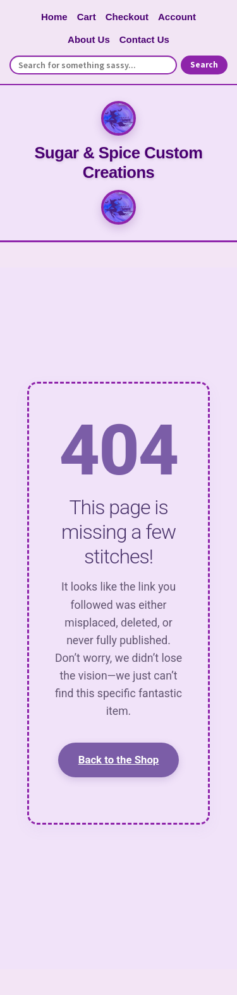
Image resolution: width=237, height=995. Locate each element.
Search (204, 64)
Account (177, 16)
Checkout (127, 16)
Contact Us (144, 39)
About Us (89, 39)
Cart (86, 16)
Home (54, 16)
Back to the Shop (118, 759)
